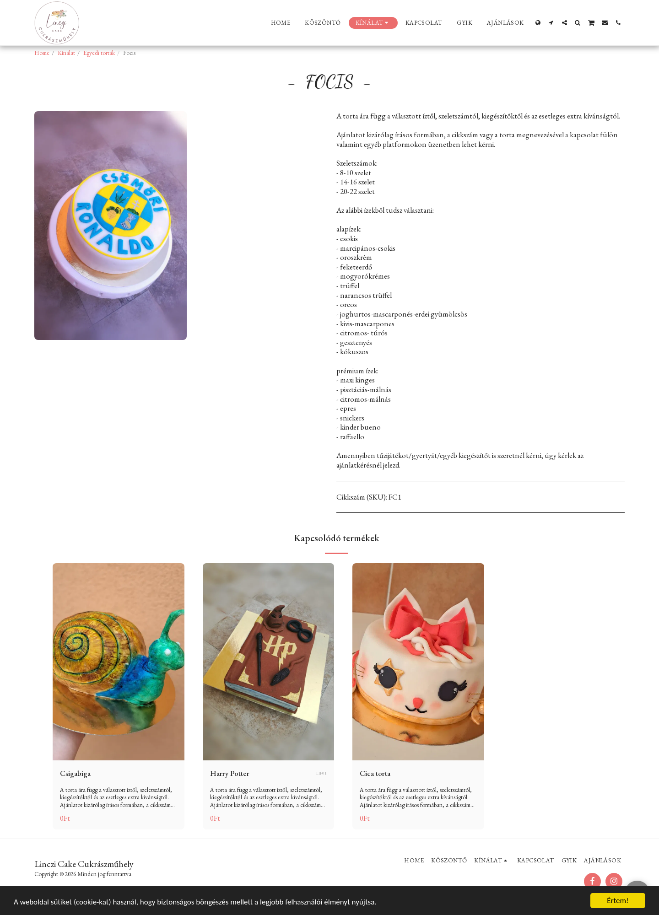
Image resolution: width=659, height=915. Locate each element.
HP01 (321, 773)
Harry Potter (229, 773)
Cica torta (375, 773)
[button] (551, 23)
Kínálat (66, 53)
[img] (118, 661)
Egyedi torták (99, 53)
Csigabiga (75, 773)
